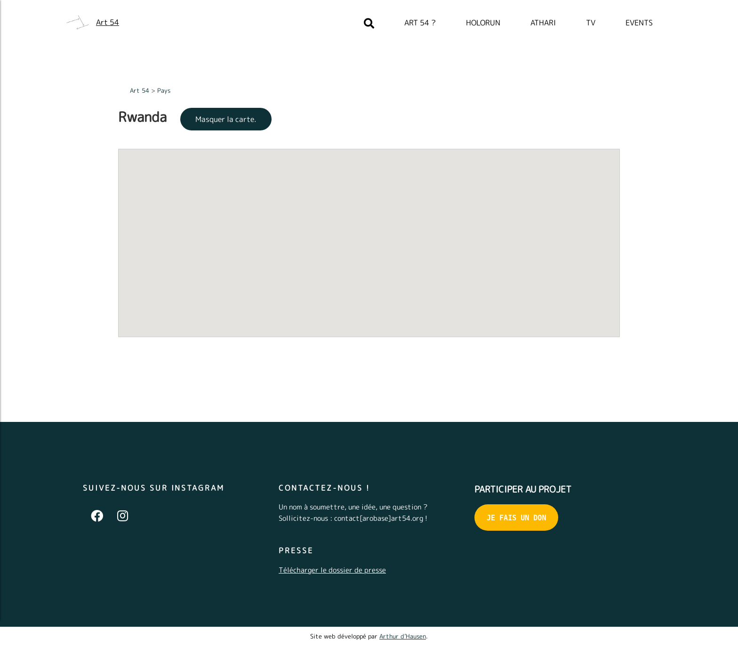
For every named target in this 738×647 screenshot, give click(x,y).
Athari (543, 22)
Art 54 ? (420, 22)
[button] (316, 264)
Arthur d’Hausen (402, 636)
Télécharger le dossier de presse (332, 570)
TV (590, 22)
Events (639, 22)
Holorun (483, 22)
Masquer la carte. (226, 119)
